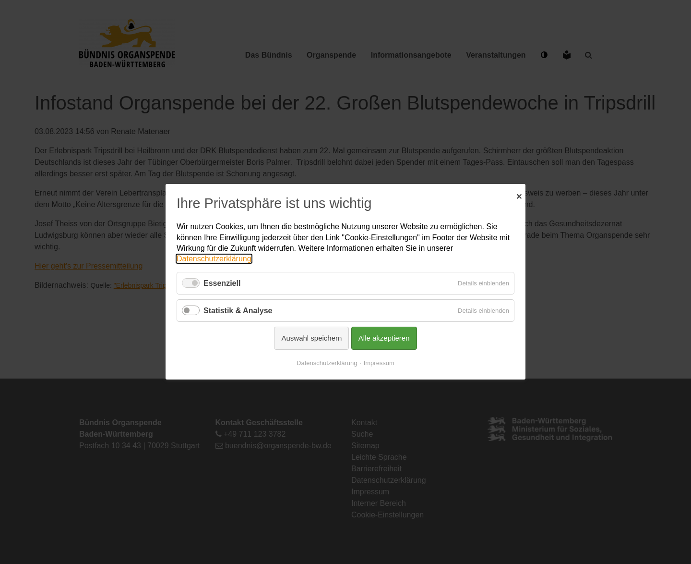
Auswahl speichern (311, 338)
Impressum (379, 363)
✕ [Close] (519, 195)
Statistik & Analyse (237, 311)
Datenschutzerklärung (214, 259)
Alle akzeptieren (384, 338)
